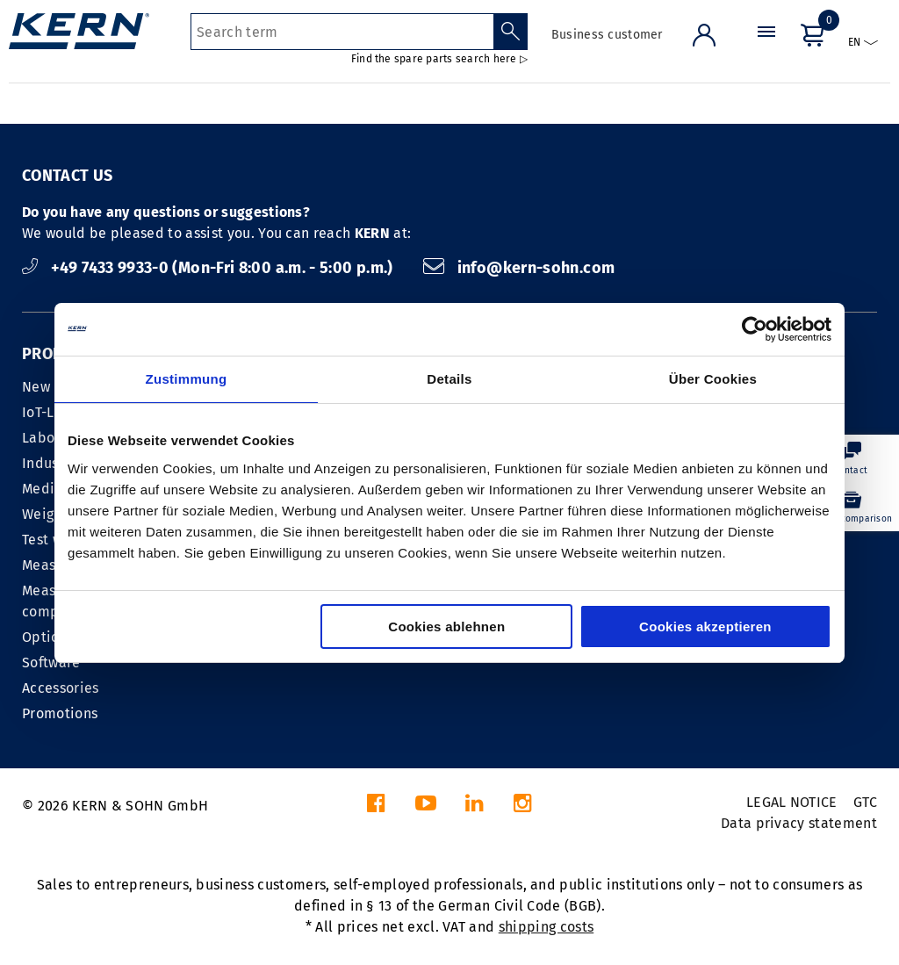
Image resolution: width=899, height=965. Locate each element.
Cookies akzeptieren (705, 626)
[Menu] (766, 48)
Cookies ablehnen (446, 626)
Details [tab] (449, 378)
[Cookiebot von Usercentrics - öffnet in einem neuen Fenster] (754, 329)
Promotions (59, 713)
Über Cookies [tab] (713, 378)
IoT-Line (49, 412)
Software (51, 662)
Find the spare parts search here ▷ (439, 59)
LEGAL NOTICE (792, 802)
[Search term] (342, 31)
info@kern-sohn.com (519, 267)
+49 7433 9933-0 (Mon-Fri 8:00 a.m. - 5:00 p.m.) (209, 267)
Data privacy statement (799, 823)
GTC (865, 802)
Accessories (60, 688)
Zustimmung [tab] (186, 378)
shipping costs (546, 926)
